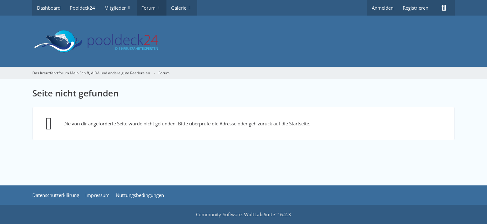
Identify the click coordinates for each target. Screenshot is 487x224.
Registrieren (415, 8)
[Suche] (444, 8)
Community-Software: (243, 214)
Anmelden (383, 8)
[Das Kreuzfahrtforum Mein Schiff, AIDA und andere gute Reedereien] (243, 41)
